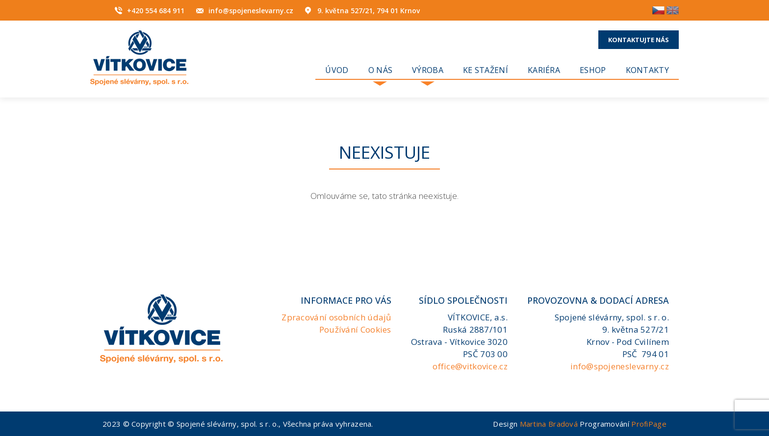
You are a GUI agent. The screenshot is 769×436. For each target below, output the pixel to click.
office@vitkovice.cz (470, 366)
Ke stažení (485, 70)
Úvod (336, 70)
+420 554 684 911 (155, 10)
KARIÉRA (544, 70)
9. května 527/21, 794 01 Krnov (368, 10)
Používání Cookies (355, 329)
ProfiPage (648, 424)
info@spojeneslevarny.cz (250, 10)
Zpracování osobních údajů (336, 317)
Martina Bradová (549, 424)
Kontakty (647, 70)
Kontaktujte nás (638, 39)
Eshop (593, 70)
